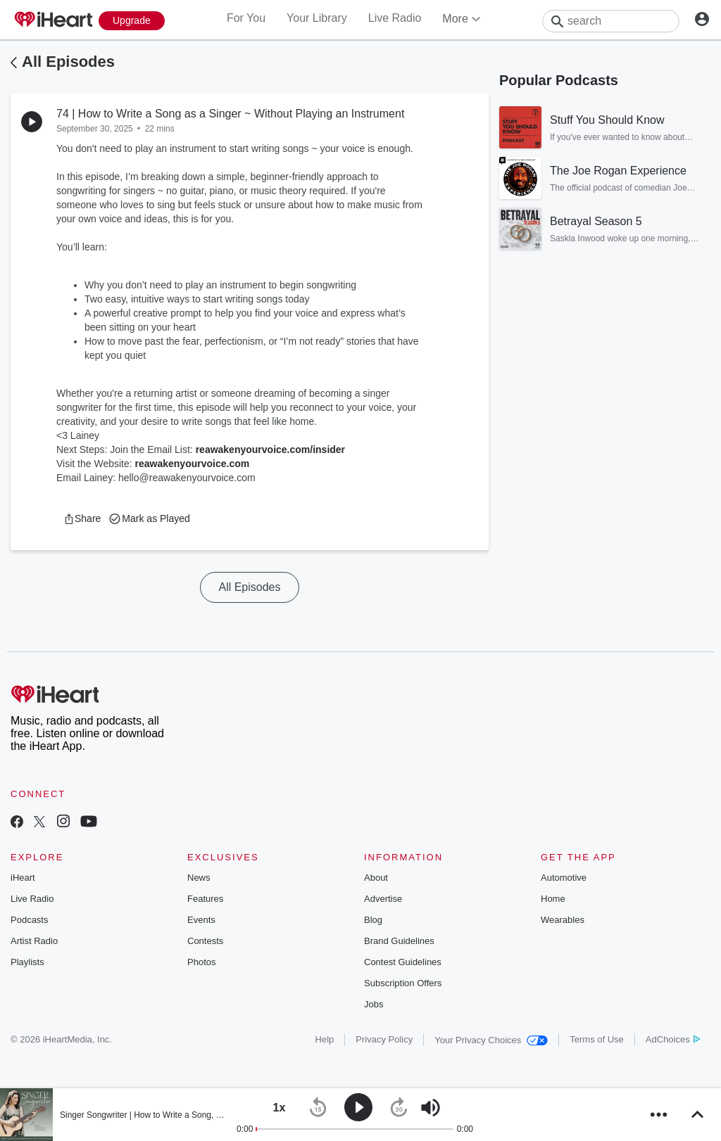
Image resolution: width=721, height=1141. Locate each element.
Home (553, 898)
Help (324, 1039)
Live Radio (395, 18)
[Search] (610, 21)
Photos (201, 962)
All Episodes (68, 61)
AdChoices (673, 1039)
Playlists (27, 962)
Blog (373, 919)
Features (205, 898)
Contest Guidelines (402, 962)
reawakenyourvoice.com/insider (270, 449)
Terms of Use (597, 1039)
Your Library (317, 18)
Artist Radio (34, 941)
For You (246, 18)
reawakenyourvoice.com (192, 463)
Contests (205, 941)
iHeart (23, 877)
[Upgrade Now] (132, 20)
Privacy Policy (384, 1039)
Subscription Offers (402, 983)
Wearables (562, 919)
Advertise (383, 898)
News (199, 877)
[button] (82, 518)
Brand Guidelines (399, 941)
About (376, 877)
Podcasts (29, 919)
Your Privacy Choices (491, 1040)
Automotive (564, 877)
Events (201, 919)
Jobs (373, 1004)
